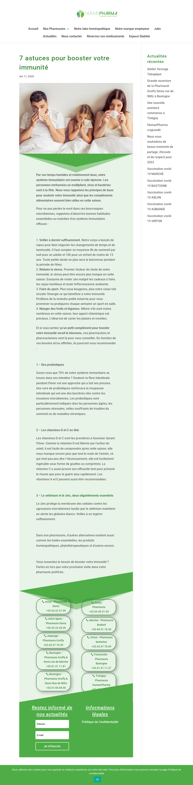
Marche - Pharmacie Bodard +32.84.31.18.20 (101, 625)
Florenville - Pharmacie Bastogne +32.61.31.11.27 (101, 661)
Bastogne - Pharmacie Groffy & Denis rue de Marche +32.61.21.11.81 (56, 659)
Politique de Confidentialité (100, 722)
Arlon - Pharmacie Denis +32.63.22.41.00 (56, 606)
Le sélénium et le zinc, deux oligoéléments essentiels (77, 495)
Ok (97, 779)
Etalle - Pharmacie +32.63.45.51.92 (99, 607)
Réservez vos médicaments (105, 36)
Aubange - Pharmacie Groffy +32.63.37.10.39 (53, 640)
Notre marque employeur (132, 29)
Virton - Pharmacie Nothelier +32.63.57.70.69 (101, 642)
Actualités (50, 36)
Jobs (157, 29)
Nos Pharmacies (54, 29)
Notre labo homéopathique (92, 29)
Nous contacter (71, 36)
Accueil (33, 29)
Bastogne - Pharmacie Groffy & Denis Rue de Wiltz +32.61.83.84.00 (56, 681)
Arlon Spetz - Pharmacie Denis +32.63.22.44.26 (56, 623)
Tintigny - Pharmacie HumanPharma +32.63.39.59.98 (101, 682)
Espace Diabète (139, 36)
